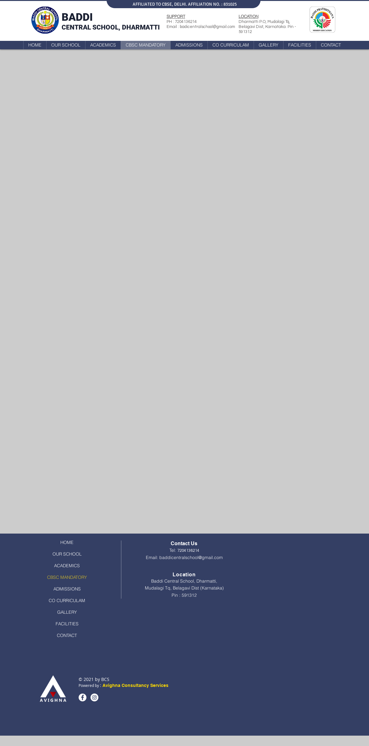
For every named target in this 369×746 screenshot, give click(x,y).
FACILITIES (67, 624)
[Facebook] (82, 697)
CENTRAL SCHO (86, 27)
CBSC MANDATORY (67, 577)
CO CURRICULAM (67, 600)
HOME (67, 542)
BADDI (77, 17)
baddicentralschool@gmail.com (191, 557)
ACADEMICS (67, 565)
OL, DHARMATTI (135, 27)
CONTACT (67, 635)
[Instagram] (94, 697)
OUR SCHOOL (67, 554)
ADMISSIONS (67, 589)
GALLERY (67, 612)
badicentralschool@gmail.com (207, 27)
